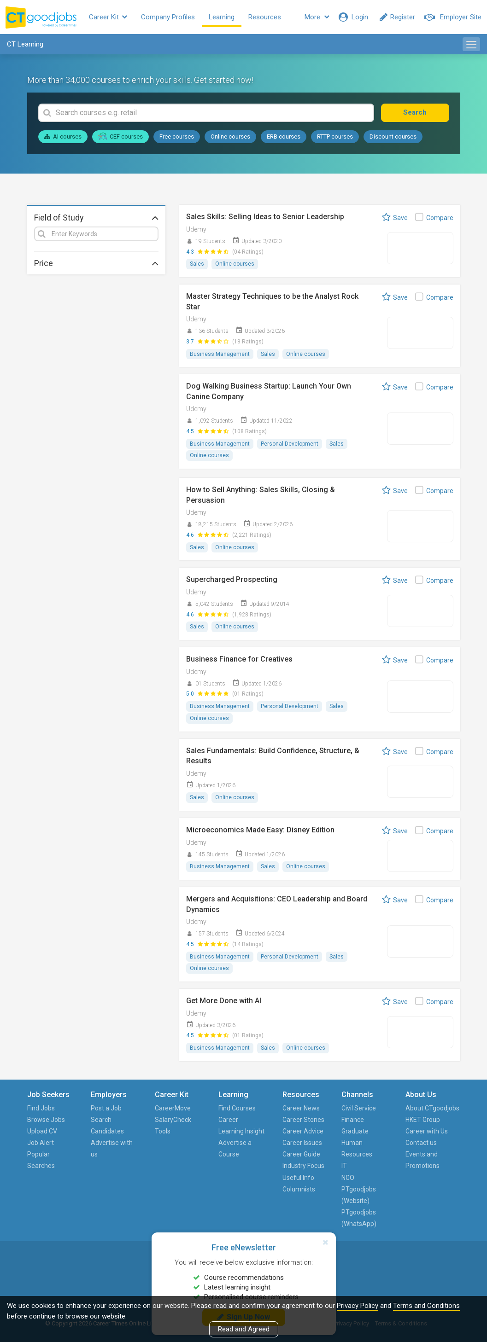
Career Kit (108, 17)
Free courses (176, 136)
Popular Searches (41, 1159)
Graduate (355, 1131)
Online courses (230, 136)
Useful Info (298, 1177)
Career (228, 1119)
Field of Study (96, 217)
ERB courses (283, 136)
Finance (352, 1119)
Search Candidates (107, 1125)
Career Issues (302, 1142)
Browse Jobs (46, 1119)
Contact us (421, 1142)
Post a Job (106, 1108)
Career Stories (303, 1119)
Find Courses (237, 1108)
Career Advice (302, 1131)
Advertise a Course (235, 1148)
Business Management (220, 354)
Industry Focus (303, 1165)
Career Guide (301, 1154)
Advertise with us (112, 1148)
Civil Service (358, 1108)
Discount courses (393, 136)
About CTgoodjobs (432, 1108)
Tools (162, 1131)
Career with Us (426, 1131)
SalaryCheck (173, 1119)
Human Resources (356, 1148)
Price (96, 262)
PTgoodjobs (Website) (358, 1194)
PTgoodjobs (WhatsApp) (358, 1217)
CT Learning (25, 44)
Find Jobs (41, 1108)
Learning (222, 17)
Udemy (196, 229)
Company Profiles (168, 17)
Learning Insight (241, 1131)
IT (344, 1165)
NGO (347, 1177)
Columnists (298, 1189)
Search (415, 112)
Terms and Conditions (426, 1305)
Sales (197, 264)
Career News (301, 1108)
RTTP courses (335, 136)
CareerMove (173, 1108)
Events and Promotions (422, 1159)
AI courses (63, 136)
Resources (264, 17)
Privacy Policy (357, 1305)
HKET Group (422, 1119)
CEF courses (120, 136)
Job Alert (40, 1142)
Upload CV (42, 1131)
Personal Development (289, 444)
